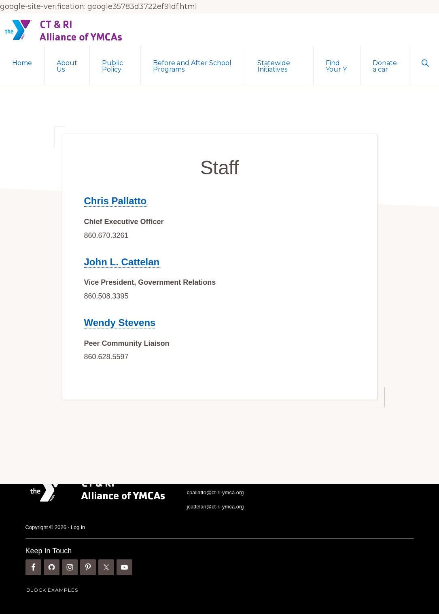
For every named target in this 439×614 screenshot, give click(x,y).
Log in (78, 527)
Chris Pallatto (115, 200)
